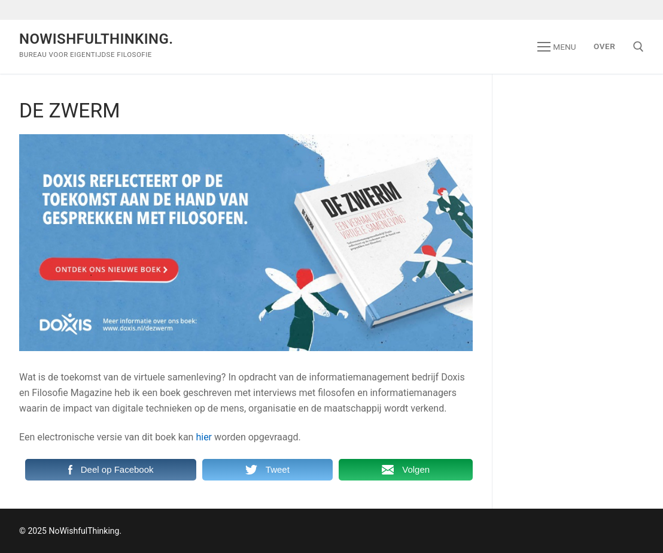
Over (604, 46)
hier (204, 437)
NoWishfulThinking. (96, 39)
